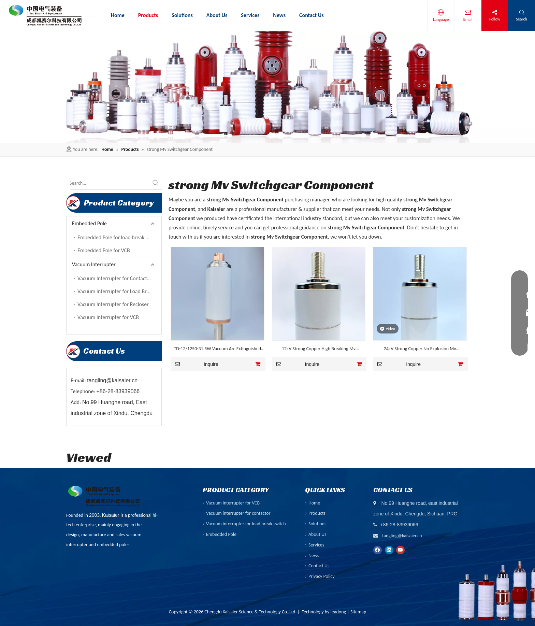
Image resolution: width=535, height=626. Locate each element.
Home (314, 503)
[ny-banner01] (267, 87)
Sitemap (358, 612)
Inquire (194, 364)
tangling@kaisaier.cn (402, 536)
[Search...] (109, 183)
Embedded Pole (89, 223)
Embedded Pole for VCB (103, 250)
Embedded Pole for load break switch (118, 237)
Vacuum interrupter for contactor (238, 513)
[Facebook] (377, 549)
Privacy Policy (321, 576)
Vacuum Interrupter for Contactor (114, 278)
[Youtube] (400, 549)
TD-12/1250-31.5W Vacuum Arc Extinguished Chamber (217, 350)
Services (316, 545)
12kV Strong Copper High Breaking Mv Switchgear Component (319, 350)
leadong (338, 612)
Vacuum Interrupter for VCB (108, 317)
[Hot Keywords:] (155, 183)
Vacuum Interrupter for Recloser (113, 304)
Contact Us (319, 566)
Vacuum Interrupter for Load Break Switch (119, 291)
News (313, 555)
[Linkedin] (389, 549)
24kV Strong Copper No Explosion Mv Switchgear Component (420, 350)
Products (317, 513)
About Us (317, 534)
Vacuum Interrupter (94, 264)
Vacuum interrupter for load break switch (246, 524)
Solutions (317, 524)
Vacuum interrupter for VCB (233, 503)
